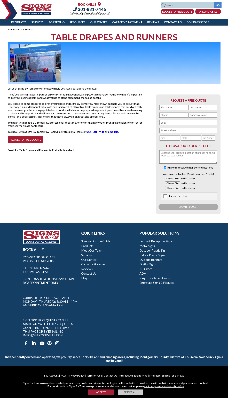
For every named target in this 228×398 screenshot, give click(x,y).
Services (37, 22)
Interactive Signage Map (133, 375)
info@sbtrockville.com (43, 335)
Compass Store (197, 22)
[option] (35, 63)
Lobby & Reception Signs (155, 241)
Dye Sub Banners (150, 259)
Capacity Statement (127, 22)
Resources (77, 22)
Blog (84, 278)
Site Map (154, 375)
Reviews (153, 22)
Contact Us (173, 22)
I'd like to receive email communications (190, 167)
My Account (51, 375)
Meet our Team (91, 250)
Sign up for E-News (173, 375)
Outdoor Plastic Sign (153, 250)
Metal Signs (147, 246)
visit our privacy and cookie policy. (164, 386)
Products (18, 22)
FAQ (63, 375)
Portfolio (57, 22)
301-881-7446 (89, 9)
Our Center (98, 22)
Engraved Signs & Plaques (156, 282)
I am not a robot (178, 196)
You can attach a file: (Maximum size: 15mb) (188, 174)
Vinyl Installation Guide (154, 278)
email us (113, 131)
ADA (142, 273)
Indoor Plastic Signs (152, 255)
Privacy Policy (76, 375)
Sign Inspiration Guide (95, 241)
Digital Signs (147, 264)
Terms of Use (94, 375)
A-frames (145, 269)
